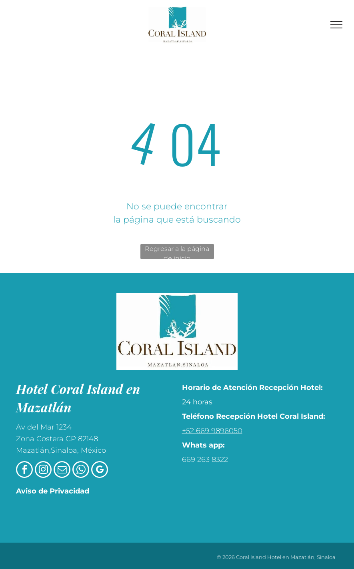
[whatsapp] (80, 470)
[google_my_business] (99, 470)
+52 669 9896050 (212, 430)
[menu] (336, 24)
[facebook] (24, 470)
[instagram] (43, 470)
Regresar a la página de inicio (177, 252)
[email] (62, 470)
